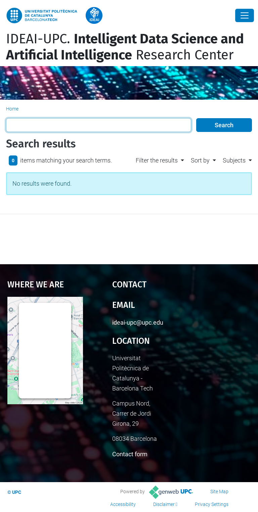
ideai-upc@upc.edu (137, 322)
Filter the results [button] (157, 160)
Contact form (129, 454)
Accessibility (123, 504)
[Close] (244, 15)
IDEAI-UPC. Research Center (125, 47)
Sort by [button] (200, 160)
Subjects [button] (234, 160)
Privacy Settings (211, 504)
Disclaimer (164, 504)
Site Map (219, 491)
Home (12, 108)
